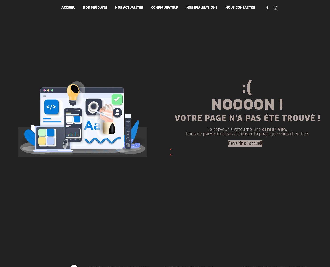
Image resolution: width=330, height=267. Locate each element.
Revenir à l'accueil (245, 143)
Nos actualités (129, 8)
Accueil (68, 8)
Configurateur (164, 8)
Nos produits (95, 8)
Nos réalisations (201, 8)
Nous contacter (240, 8)
